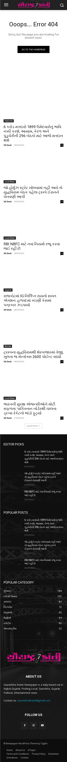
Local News (10, 181)
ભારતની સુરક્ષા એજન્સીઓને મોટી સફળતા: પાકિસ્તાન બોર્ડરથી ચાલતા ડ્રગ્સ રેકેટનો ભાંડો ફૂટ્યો (30, 408)
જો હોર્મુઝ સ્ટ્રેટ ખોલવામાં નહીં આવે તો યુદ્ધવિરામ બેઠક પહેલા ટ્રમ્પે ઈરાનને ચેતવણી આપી (33, 192)
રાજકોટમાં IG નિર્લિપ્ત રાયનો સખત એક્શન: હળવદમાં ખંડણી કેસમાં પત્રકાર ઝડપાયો (30, 300)
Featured (9, 121)
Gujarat (8, 290)
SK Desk (8, 145)
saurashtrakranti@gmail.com (33, 700)
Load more (33, 425)
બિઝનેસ (8, 346)
